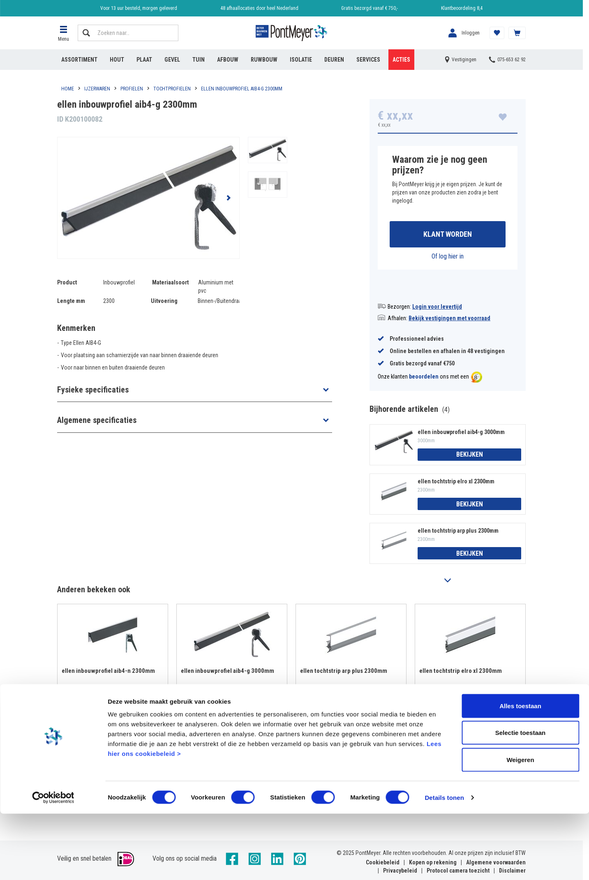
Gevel (172, 59)
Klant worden (447, 235)
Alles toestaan (520, 772)
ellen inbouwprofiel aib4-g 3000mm (461, 433)
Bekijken (469, 456)
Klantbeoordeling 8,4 (462, 8)
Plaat (144, 59)
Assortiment (79, 59)
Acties (401, 59)
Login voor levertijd (437, 308)
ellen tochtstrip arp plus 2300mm (458, 532)
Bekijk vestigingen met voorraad (449, 319)
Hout (117, 59)
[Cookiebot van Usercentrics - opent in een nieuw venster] (53, 864)
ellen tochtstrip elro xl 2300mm (456, 482)
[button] (63, 33)
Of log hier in (448, 257)
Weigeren (520, 825)
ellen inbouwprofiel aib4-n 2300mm (108, 672)
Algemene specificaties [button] (96, 420)
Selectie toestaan (520, 799)
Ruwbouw (264, 59)
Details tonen (444, 863)
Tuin (198, 59)
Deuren (334, 59)
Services (368, 59)
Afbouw (227, 59)
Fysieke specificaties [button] (93, 390)
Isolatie (301, 59)
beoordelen (424, 378)
